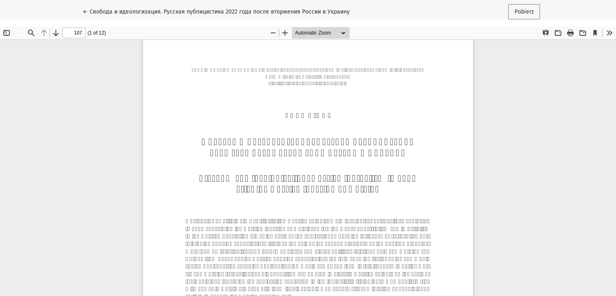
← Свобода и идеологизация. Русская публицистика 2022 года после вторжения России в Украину (216, 11)
